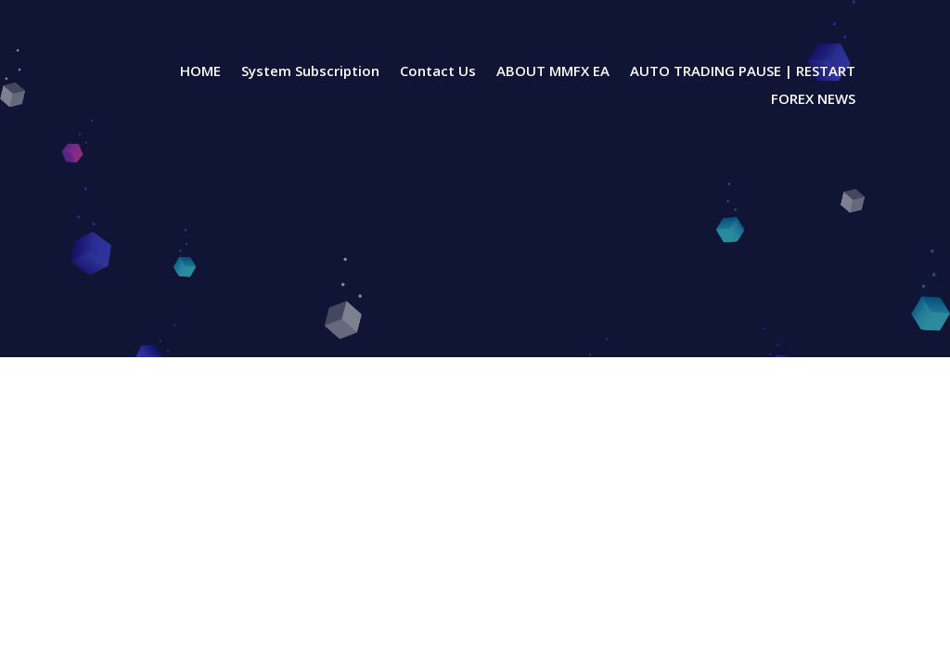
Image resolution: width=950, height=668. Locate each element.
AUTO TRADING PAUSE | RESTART (742, 72)
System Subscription (310, 72)
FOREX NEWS (813, 100)
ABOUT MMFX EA (553, 72)
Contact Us (438, 72)
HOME (200, 72)
